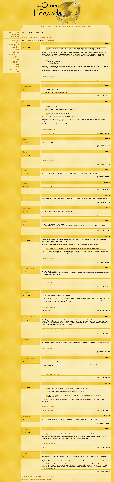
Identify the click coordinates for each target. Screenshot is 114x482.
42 (42, 40)
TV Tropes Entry (14, 69)
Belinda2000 (27, 86)
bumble (25, 170)
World (48, 310)
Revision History (14, 54)
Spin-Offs (16, 51)
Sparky (49, 79)
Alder (25, 453)
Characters (16, 61)
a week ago (105, 342)
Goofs (17, 66)
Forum (55, 26)
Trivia (17, 64)
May (49, 133)
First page (29, 40)
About (17, 42)
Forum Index (25, 37)
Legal (17, 71)
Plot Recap (16, 52)
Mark (46, 79)
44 (45, 40)
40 (38, 40)
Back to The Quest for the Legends (41, 37)
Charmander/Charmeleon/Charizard (54, 262)
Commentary (15, 47)
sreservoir (26, 208)
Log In (42, 26)
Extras (17, 49)
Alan (46, 410)
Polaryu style (15, 36)
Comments (70, 26)
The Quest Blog (80, 26)
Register (48, 26)
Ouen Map (16, 57)
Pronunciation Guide (13, 68)
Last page (51, 40)
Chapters (16, 46)
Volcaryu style (15, 34)
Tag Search (62, 26)
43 (43, 40)
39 (36, 40)
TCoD (88, 26)
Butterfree (26, 44)
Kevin (25, 139)
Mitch (53, 79)
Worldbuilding (15, 63)
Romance (52, 410)
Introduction (15, 40)
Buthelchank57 (28, 268)
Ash (46, 310)
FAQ (18, 59)
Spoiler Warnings (14, 44)
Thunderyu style (14, 33)
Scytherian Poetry (29, 317)
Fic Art (17, 56)
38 (34, 40)
